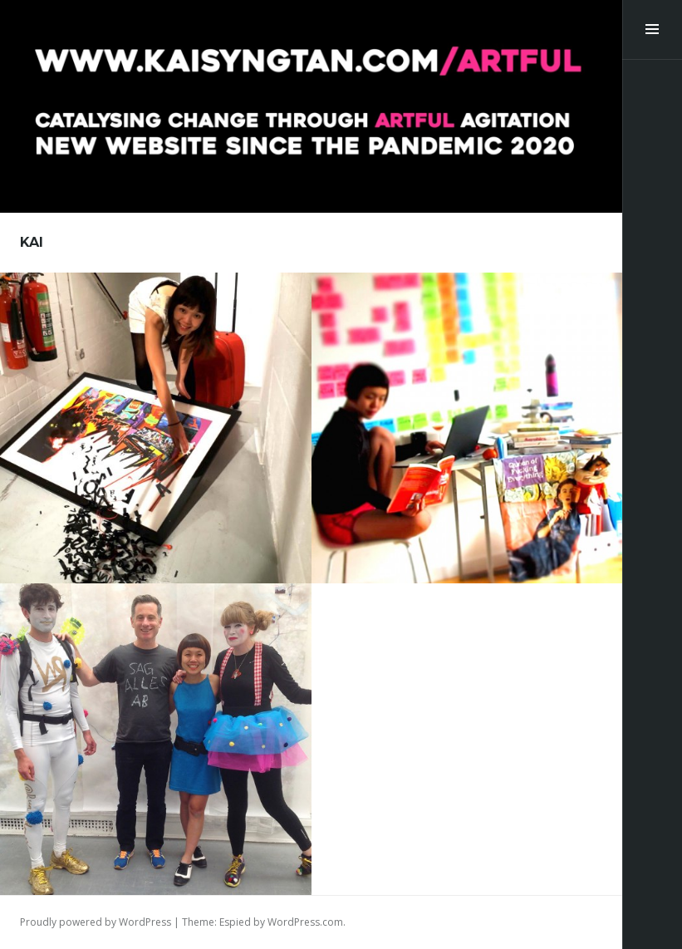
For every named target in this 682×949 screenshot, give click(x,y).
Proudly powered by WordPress (95, 922)
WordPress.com (305, 922)
